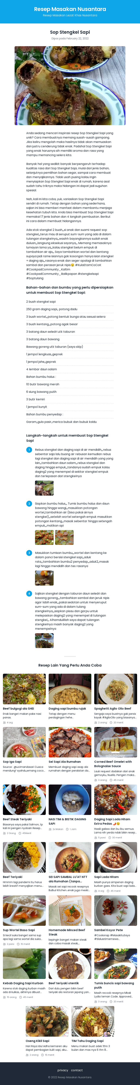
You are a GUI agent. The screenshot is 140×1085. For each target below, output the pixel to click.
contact (77, 1070)
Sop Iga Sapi (12, 762)
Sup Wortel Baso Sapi (19, 930)
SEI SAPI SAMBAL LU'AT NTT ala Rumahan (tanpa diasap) (68, 879)
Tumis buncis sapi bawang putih (114, 985)
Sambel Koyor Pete (108, 930)
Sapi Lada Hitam (106, 877)
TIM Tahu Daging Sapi (87, 1041)
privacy (62, 1070)
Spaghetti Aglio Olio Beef (112, 708)
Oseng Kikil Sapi (37, 1041)
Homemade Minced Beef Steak (67, 932)
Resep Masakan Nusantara (70, 9)
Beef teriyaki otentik (64, 983)
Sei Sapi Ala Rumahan (65, 762)
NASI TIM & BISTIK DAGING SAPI (67, 821)
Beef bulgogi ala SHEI (18, 708)
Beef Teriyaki (12, 877)
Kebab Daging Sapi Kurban (23, 983)
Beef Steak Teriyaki (17, 819)
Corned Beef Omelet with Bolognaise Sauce (113, 764)
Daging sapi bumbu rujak (67, 708)
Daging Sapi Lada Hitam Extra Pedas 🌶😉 (112, 821)
